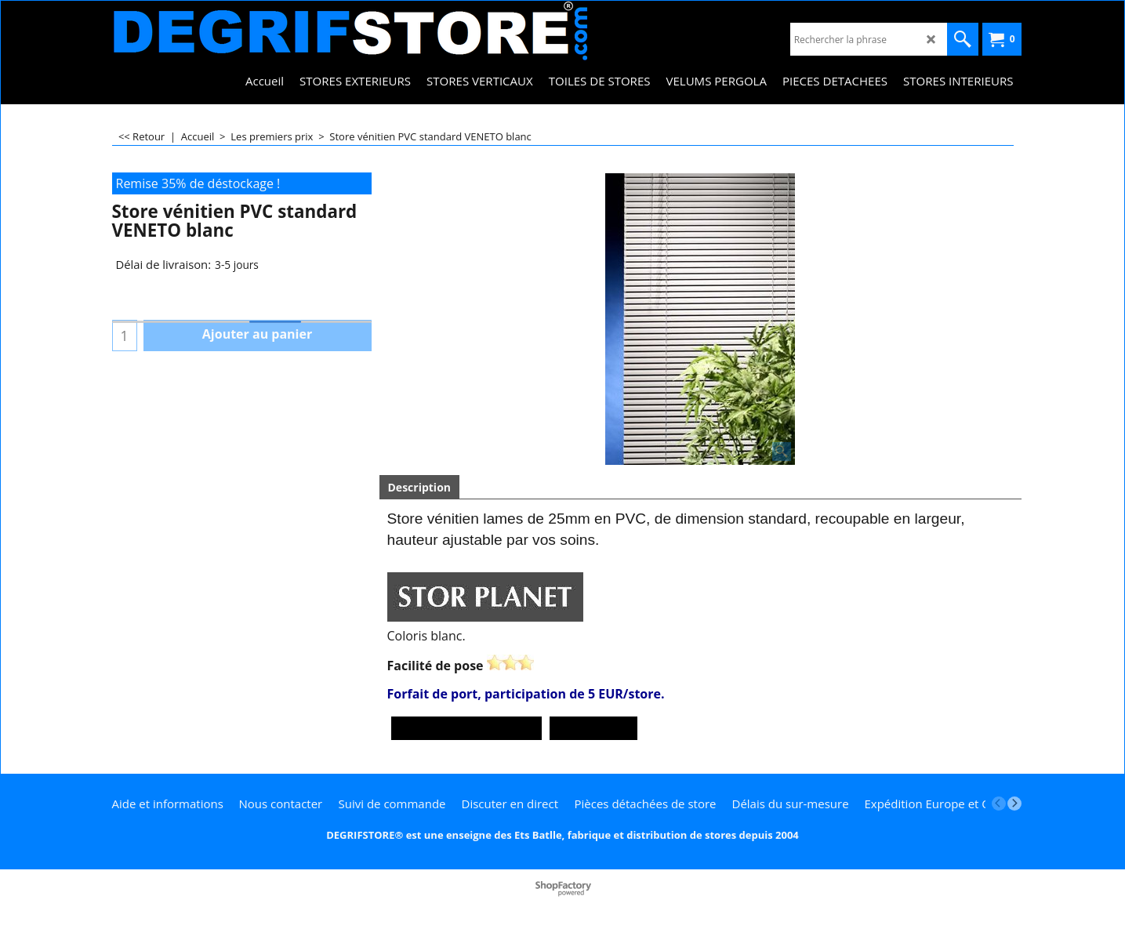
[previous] (999, 803)
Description (420, 487)
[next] (1014, 803)
